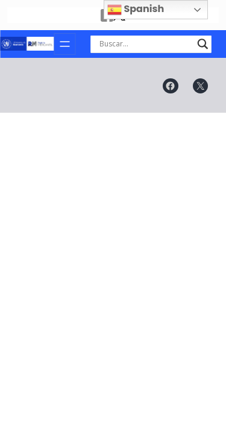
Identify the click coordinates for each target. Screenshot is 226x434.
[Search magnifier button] (202, 44)
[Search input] (145, 44)
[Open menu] (64, 44)
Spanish (135, 9)
